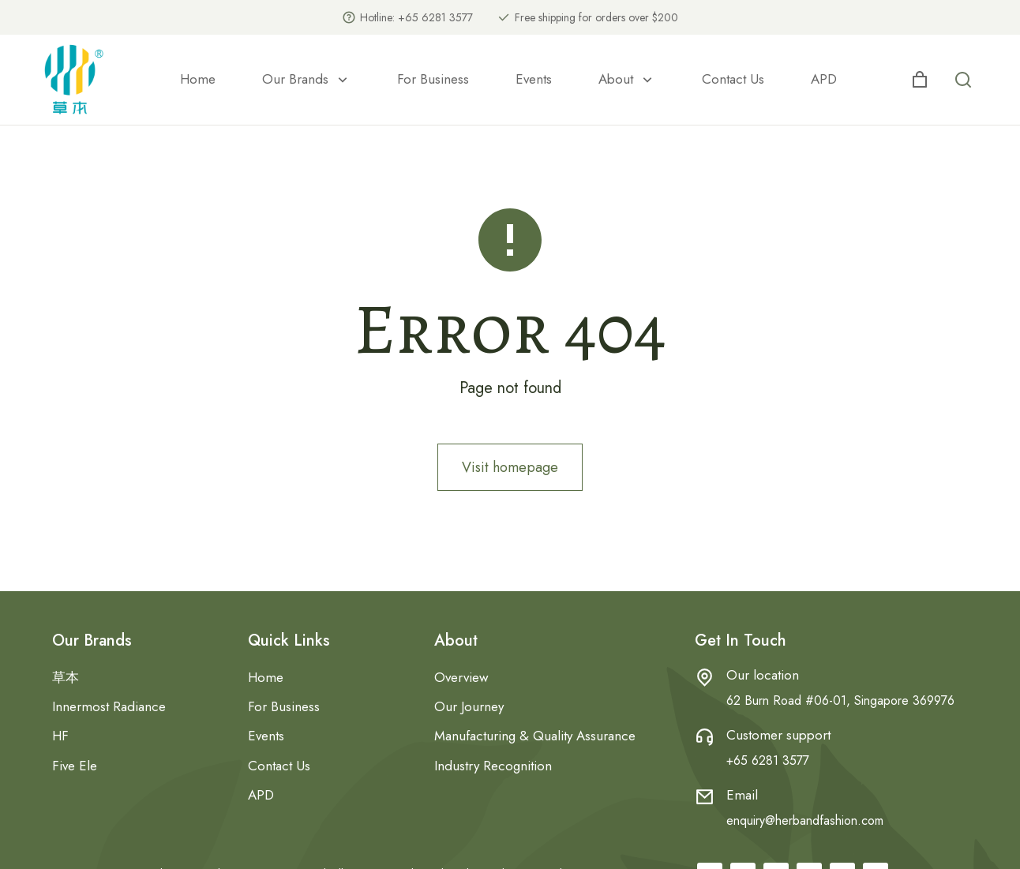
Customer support (778, 734)
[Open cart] (919, 79)
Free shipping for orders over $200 (596, 17)
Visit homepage (510, 467)
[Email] (704, 797)
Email (742, 794)
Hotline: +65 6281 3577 (416, 17)
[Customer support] (704, 737)
